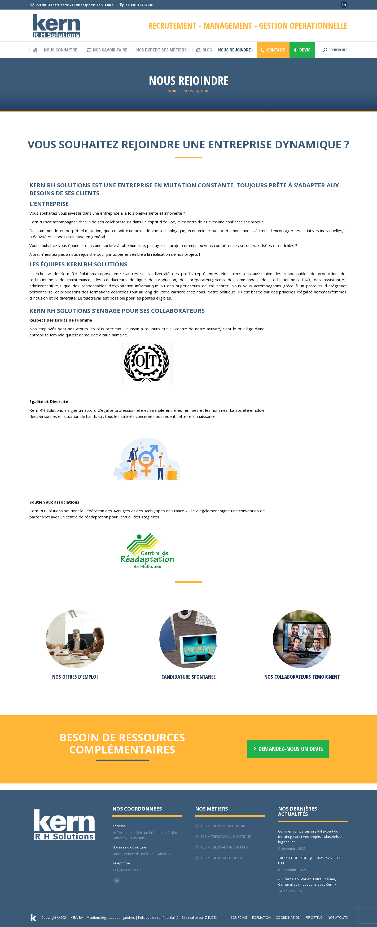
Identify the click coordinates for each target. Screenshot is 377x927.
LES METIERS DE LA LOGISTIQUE (226, 836)
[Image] (75, 639)
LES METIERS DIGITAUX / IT (222, 857)
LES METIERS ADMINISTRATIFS (224, 847)
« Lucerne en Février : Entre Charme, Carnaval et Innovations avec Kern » (307, 882)
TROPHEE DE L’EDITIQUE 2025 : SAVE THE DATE (309, 860)
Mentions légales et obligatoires (111, 917)
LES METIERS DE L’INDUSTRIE (223, 826)
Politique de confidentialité (158, 917)
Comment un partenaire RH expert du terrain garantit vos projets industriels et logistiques (310, 836)
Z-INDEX (211, 917)
